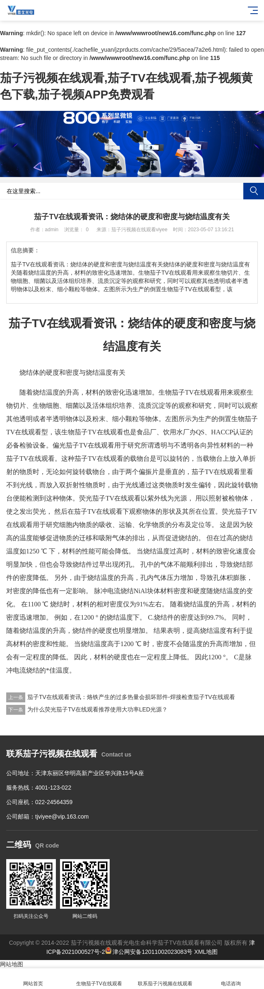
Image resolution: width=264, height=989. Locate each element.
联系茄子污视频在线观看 (165, 979)
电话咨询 (231, 979)
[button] (128, 171)
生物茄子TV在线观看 (99, 979)
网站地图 (11, 964)
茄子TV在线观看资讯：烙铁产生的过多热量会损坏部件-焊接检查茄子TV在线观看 (131, 697)
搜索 (253, 191)
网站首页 (33, 979)
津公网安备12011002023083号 (149, 951)
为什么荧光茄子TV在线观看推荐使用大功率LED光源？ (97, 709)
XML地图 (206, 951)
